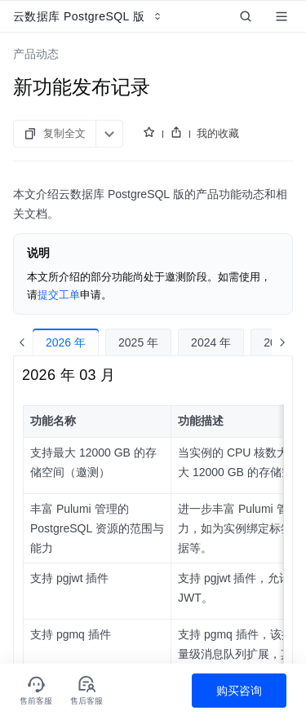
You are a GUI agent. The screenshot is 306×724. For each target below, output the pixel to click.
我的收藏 (218, 133)
